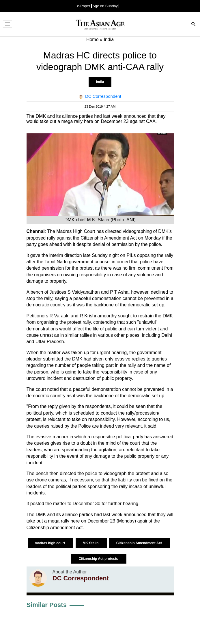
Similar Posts (47, 604)
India (100, 82)
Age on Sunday (105, 6)
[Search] (193, 24)
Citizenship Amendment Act (139, 543)
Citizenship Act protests (98, 559)
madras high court (50, 543)
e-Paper (83, 6)
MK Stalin (91, 543)
